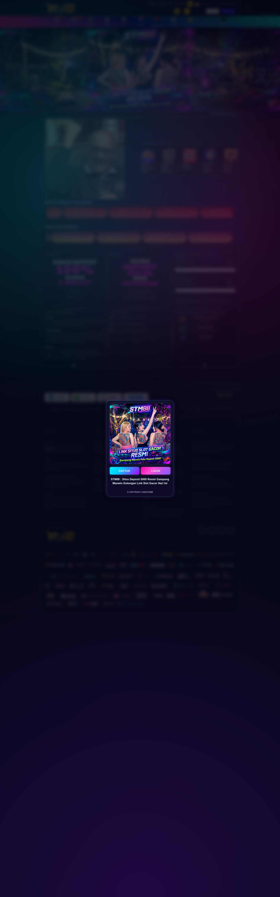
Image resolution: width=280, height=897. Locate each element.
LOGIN (155, 470)
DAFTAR (124, 470)
